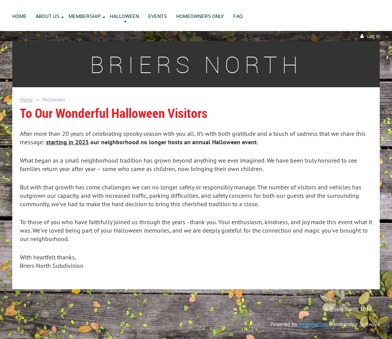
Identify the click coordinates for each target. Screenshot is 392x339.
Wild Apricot (313, 324)
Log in (373, 36)
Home (26, 99)
